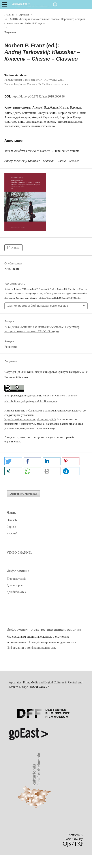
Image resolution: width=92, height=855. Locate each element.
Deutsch (12, 520)
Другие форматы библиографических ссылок (38, 305)
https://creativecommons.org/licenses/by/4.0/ (30, 419)
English (11, 526)
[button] (13, 461)
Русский (12, 533)
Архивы (24, 14)
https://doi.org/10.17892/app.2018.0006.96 (38, 96)
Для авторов (15, 585)
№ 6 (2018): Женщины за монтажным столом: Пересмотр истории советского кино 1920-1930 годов (44, 21)
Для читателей (16, 578)
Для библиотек (16, 592)
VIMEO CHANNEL (19, 552)
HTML (15, 247)
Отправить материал (23, 493)
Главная (9, 14)
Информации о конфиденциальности (31, 647)
